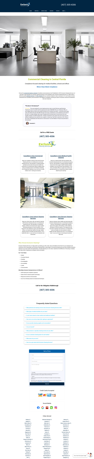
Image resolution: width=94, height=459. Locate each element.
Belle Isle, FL (47, 419)
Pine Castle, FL (47, 448)
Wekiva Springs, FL (28, 457)
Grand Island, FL (47, 434)
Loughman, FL (47, 439)
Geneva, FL (28, 432)
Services (37, 11)
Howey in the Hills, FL (28, 435)
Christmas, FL (66, 421)
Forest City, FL (66, 430)
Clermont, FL (66, 423)
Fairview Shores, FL (66, 428)
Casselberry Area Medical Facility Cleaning (61, 153)
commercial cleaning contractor (31, 89)
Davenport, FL (47, 425)
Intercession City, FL (47, 435)
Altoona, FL (66, 416)
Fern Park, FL (28, 430)
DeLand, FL (28, 426)
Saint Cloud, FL (47, 450)
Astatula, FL (47, 417)
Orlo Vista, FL (28, 446)
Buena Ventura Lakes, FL (66, 419)
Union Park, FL (66, 455)
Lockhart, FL (66, 437)
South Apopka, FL (47, 452)
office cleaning (39, 92)
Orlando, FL (65, 444)
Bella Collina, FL (28, 419)
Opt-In (33, 372)
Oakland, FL (65, 443)
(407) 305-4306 (68, 4)
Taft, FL (28, 453)
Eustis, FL (47, 428)
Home (30, 10)
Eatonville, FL (66, 426)
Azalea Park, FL (66, 417)
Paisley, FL (28, 448)
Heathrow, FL (66, 434)
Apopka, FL (28, 417)
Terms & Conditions (46, 377)
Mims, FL (28, 441)
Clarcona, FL (47, 423)
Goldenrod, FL (66, 432)
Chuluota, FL (28, 423)
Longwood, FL (28, 439)
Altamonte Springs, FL (47, 416)
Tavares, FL (28, 455)
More (64, 11)
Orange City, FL (47, 444)
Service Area (44, 10)
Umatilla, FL (47, 455)
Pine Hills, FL (66, 448)
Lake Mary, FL (47, 437)
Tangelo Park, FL (47, 453)
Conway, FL (28, 425)
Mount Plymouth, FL (47, 443)
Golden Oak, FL (47, 432)
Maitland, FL (66, 439)
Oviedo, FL (66, 446)
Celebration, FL (47, 421)
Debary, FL (66, 425)
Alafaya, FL (28, 416)
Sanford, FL (65, 450)
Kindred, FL (66, 435)
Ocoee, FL (28, 444)
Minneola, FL (47, 441)
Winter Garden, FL (66, 457)
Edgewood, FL (28, 428)
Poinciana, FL (28, 450)
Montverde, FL (66, 441)
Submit (47, 380)
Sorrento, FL (28, 452)
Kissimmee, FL (28, 437)
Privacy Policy (40, 377)
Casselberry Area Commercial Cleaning (33, 153)
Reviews (51, 10)
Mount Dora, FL (28, 443)
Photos (57, 10)
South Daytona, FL (66, 452)
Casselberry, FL (28, 421)
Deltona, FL (47, 426)
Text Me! (33, 368)
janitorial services (30, 92)
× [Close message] (86, 454)
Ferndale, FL (47, 430)
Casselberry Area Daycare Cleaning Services (61, 214)
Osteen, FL (47, 446)
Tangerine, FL (66, 453)
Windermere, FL (47, 457)
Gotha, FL (28, 434)
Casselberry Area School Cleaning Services (33, 214)
